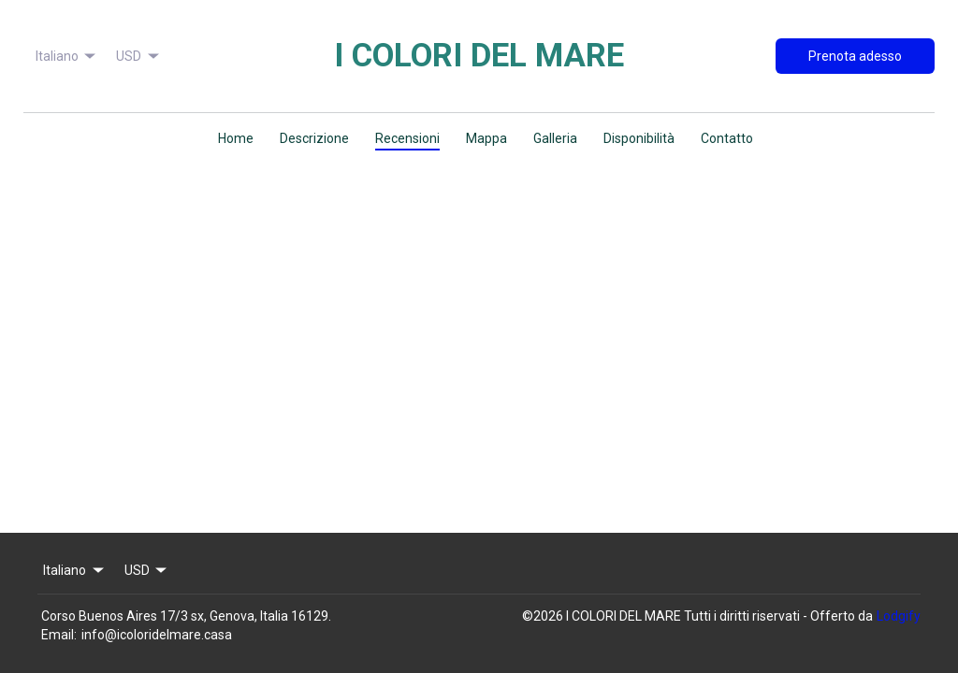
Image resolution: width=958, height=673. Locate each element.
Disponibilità (639, 138)
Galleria (555, 138)
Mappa (486, 138)
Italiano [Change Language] (67, 56)
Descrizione (314, 138)
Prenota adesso (855, 56)
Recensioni (407, 138)
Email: (59, 634)
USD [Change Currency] (139, 56)
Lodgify (899, 616)
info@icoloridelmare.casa (156, 634)
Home (236, 138)
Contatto (727, 138)
